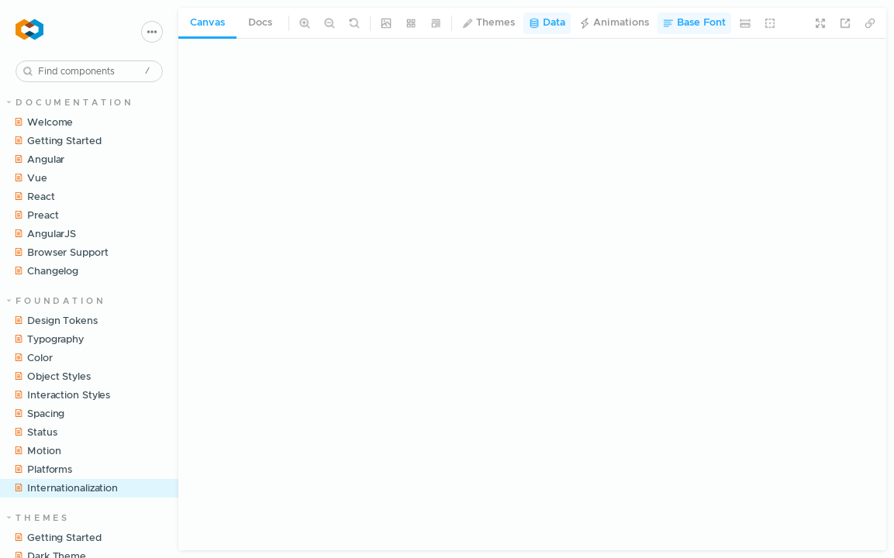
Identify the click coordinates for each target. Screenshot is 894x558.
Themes (39, 518)
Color (33, 358)
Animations (614, 23)
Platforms (43, 469)
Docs (260, 23)
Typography (49, 339)
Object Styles (52, 376)
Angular (39, 159)
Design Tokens (56, 320)
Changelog (46, 271)
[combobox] (89, 71)
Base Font (694, 23)
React (34, 196)
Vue (30, 178)
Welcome (43, 122)
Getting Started (58, 141)
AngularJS (45, 234)
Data (547, 23)
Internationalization (66, 488)
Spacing (39, 413)
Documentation (71, 102)
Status (35, 432)
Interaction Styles (62, 395)
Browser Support (61, 252)
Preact (36, 215)
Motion (37, 451)
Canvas (207, 23)
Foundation (56, 301)
